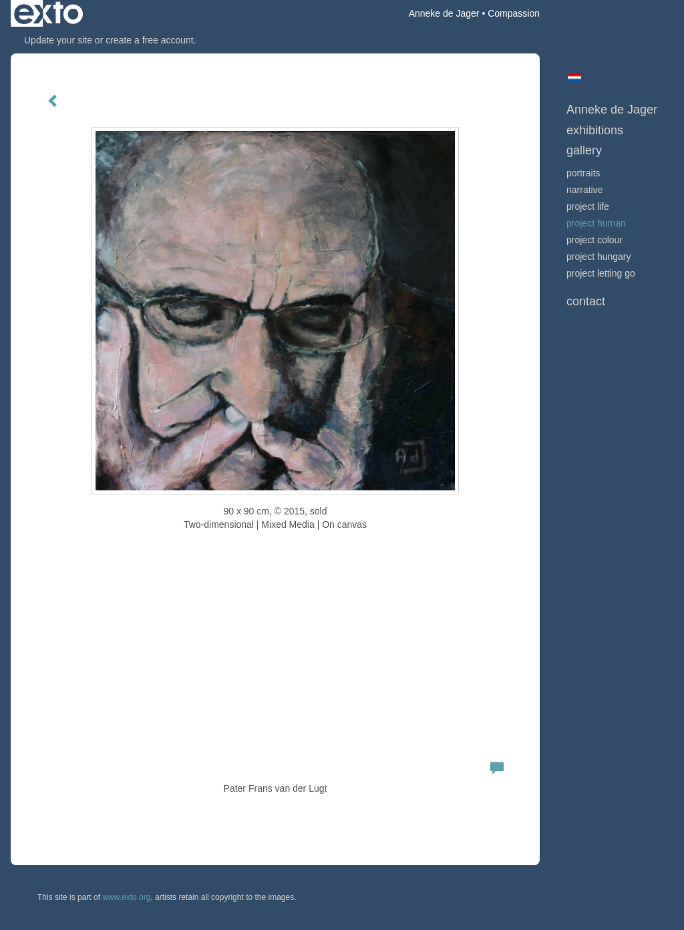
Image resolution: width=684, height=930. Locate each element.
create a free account (150, 40)
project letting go (600, 273)
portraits (583, 173)
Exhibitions (594, 130)
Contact (585, 301)
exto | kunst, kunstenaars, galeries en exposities (48, 13)
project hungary (598, 256)
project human (596, 223)
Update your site (58, 40)
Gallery (584, 150)
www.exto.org (126, 897)
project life (587, 206)
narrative (584, 189)
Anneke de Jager (444, 13)
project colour (594, 240)
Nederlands (574, 77)
